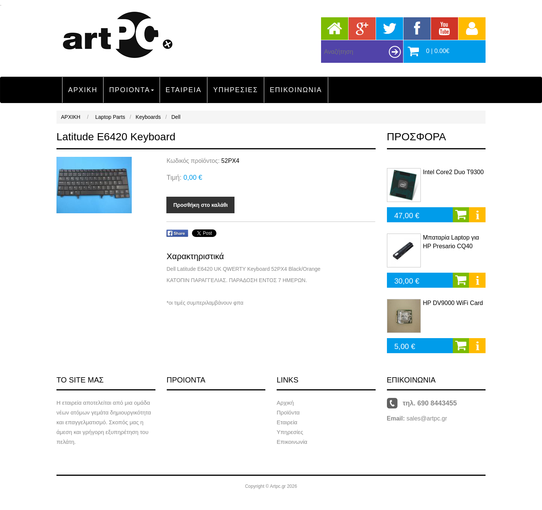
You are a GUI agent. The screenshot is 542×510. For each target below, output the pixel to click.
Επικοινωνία (292, 442)
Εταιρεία (287, 422)
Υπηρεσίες (290, 432)
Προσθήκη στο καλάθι (200, 205)
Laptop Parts (110, 117)
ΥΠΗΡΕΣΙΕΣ (235, 90)
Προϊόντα (288, 412)
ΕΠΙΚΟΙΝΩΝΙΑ (296, 90)
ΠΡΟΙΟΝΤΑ (131, 90)
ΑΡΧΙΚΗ (82, 90)
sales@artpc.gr (426, 418)
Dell (175, 117)
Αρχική (285, 402)
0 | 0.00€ (437, 51)
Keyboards (148, 117)
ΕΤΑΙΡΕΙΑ (184, 90)
